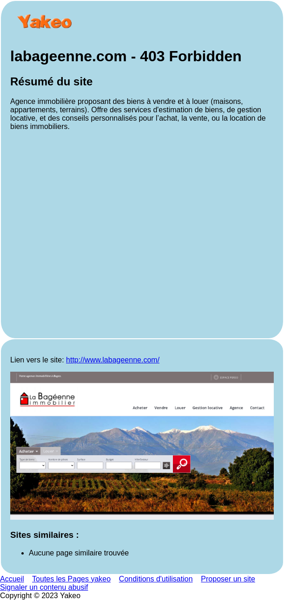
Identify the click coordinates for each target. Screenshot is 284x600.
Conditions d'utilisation (156, 579)
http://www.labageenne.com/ (112, 360)
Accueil (12, 579)
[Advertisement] (142, 233)
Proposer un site (228, 579)
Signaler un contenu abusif (44, 587)
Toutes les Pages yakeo (71, 579)
